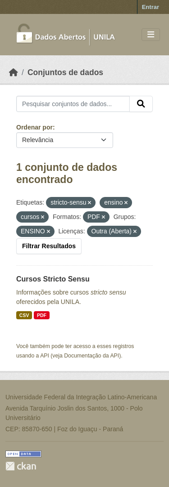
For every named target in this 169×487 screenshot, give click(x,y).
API (44, 356)
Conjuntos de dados (65, 72)
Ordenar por (34, 127)
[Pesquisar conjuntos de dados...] (73, 104)
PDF (41, 315)
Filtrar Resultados (49, 246)
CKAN (20, 466)
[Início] (13, 72)
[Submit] (141, 104)
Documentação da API (91, 356)
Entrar (150, 7)
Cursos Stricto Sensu (53, 279)
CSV (24, 315)
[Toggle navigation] (151, 34)
